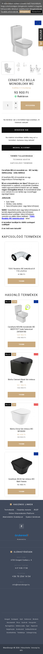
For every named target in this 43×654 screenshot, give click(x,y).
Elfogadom (24, 12)
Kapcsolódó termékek (21, 163)
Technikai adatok (21, 159)
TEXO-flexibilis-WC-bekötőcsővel (18, 217)
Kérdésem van (21, 130)
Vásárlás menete (24, 512)
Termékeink (9, 512)
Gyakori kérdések (33, 519)
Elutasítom (36, 12)
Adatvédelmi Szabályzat (13, 519)
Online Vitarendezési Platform (21, 516)
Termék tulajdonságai (21, 156)
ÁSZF (36, 512)
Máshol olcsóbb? (21, 147)
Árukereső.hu (21, 539)
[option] (21, 41)
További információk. (10, 12)
